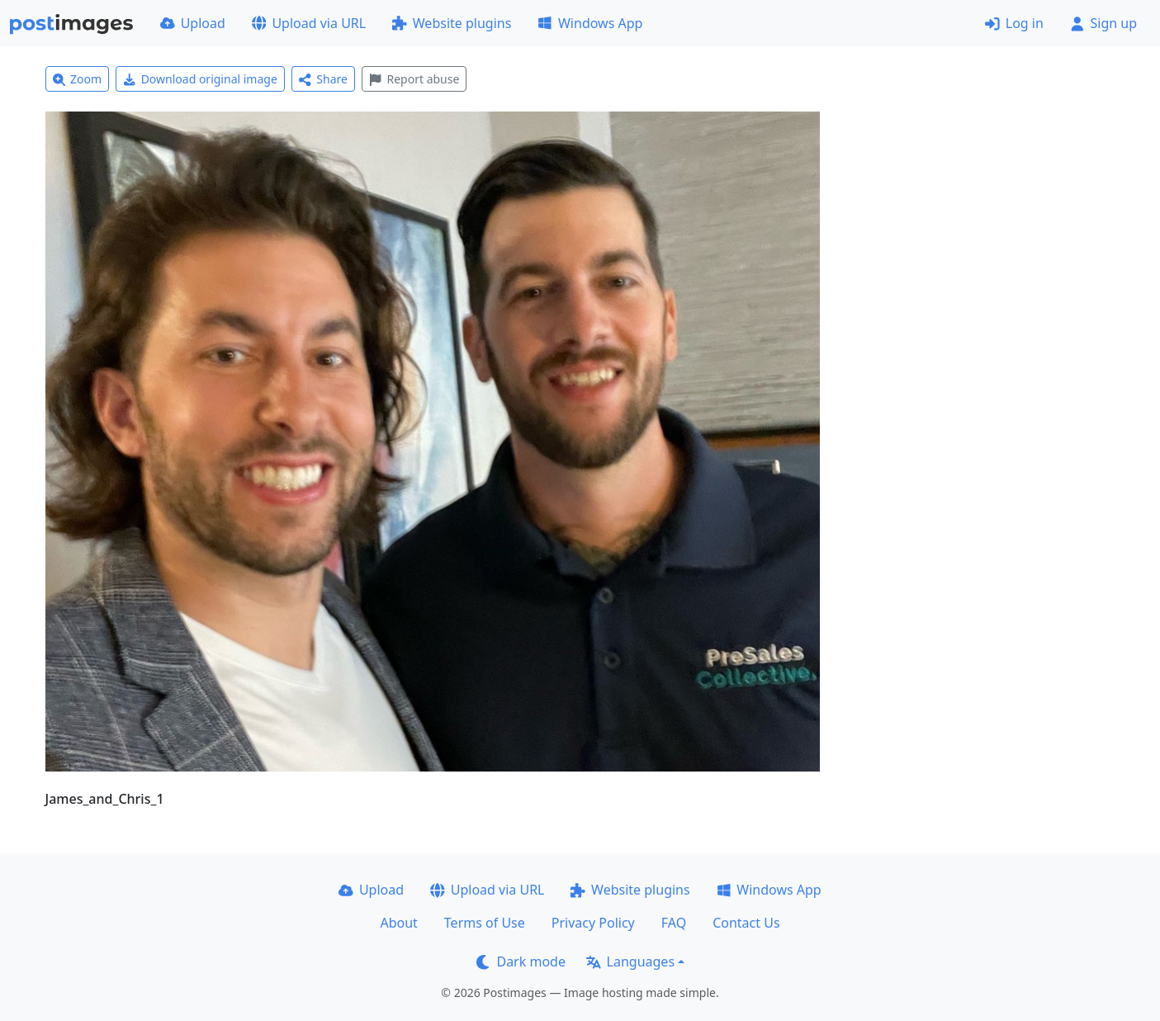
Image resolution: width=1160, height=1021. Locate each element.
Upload (192, 23)
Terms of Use (484, 923)
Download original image (200, 79)
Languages (630, 961)
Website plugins (451, 23)
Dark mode (521, 961)
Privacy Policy (593, 923)
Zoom (77, 79)
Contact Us (746, 923)
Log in (1014, 23)
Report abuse (414, 79)
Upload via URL (309, 23)
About (398, 923)
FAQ (673, 923)
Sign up (1103, 23)
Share (323, 79)
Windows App (589, 23)
